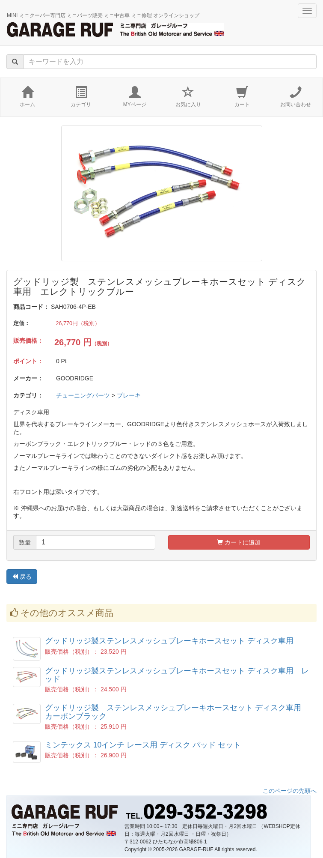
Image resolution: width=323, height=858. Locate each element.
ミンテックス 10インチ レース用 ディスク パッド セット (143, 745)
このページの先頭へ (290, 790)
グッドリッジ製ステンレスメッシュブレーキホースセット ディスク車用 (169, 641)
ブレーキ (129, 395)
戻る (22, 576)
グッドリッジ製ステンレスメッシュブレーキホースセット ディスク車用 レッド (177, 675)
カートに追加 (239, 542)
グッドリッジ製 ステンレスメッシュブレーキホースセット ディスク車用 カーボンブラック (177, 711)
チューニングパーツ (83, 395)
